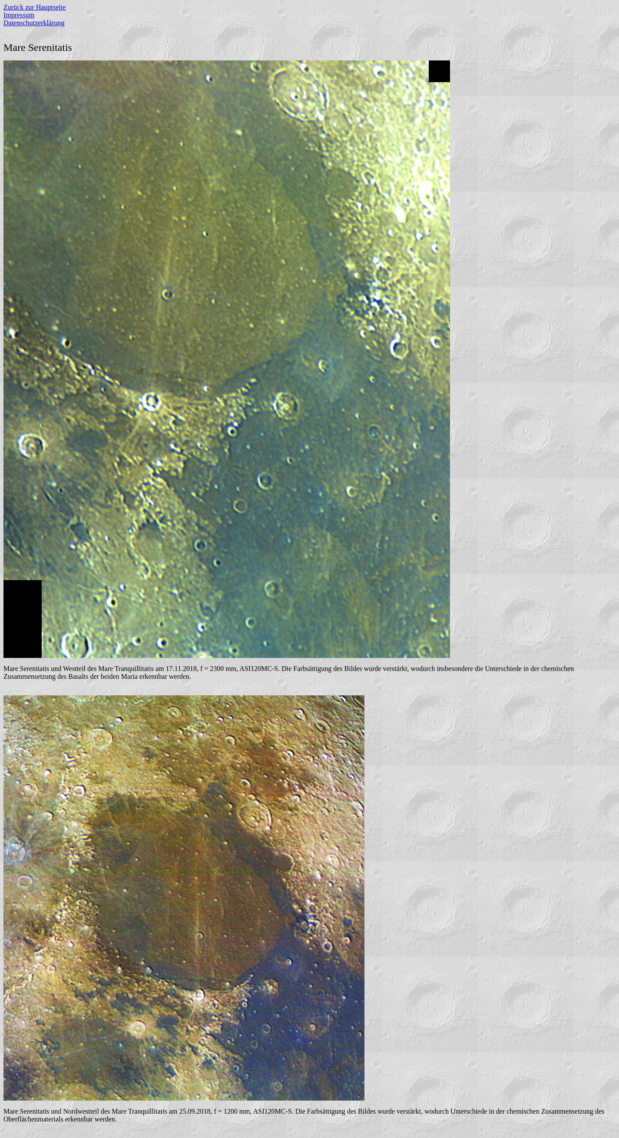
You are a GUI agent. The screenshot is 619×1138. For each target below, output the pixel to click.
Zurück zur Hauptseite (34, 7)
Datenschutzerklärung (33, 23)
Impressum (18, 15)
